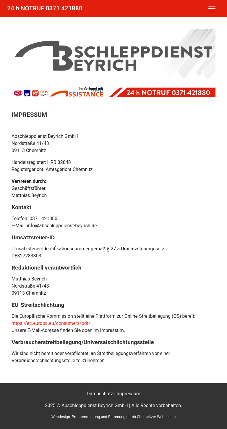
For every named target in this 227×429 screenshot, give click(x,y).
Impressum (128, 393)
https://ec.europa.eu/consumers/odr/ (51, 323)
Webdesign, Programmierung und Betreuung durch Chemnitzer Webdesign (113, 417)
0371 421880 (64, 8)
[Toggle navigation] (212, 8)
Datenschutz (100, 393)
